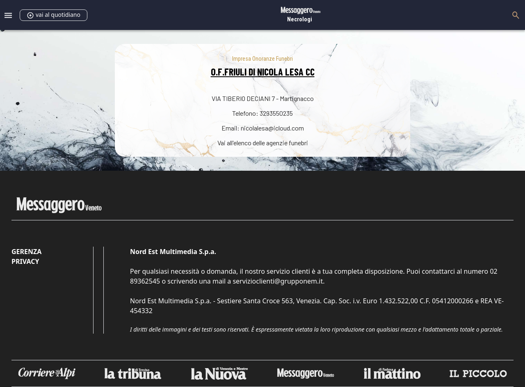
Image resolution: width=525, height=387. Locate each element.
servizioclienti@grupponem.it (278, 281)
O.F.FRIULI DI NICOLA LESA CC (263, 72)
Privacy (25, 261)
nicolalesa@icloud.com (272, 128)
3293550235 (276, 113)
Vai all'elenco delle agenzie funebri (262, 143)
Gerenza (26, 251)
